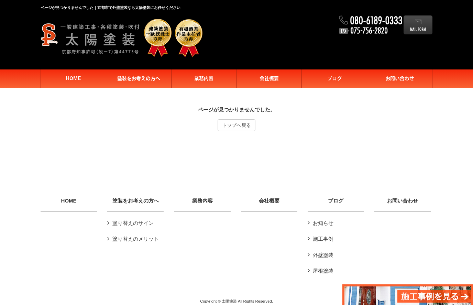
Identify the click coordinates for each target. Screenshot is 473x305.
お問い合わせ (402, 201)
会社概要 (269, 201)
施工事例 (323, 239)
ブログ (335, 201)
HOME (69, 201)
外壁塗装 (323, 255)
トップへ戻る (236, 125)
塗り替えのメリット (135, 239)
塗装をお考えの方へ (135, 201)
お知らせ (323, 223)
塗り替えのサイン (133, 223)
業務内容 (202, 201)
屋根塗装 (323, 271)
